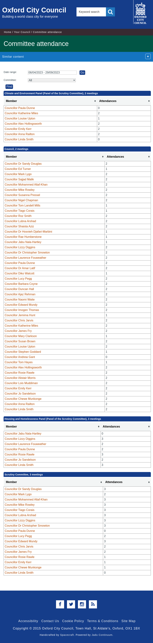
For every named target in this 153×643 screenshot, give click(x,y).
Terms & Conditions (102, 621)
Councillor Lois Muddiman (21, 383)
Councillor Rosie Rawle (19, 372)
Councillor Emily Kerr (18, 128)
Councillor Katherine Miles (21, 113)
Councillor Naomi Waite (20, 299)
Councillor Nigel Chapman (21, 200)
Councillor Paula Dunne (20, 108)
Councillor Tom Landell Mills (22, 205)
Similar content (13, 56)
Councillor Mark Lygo (18, 174)
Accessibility (28, 621)
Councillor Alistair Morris (20, 377)
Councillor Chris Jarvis (19, 320)
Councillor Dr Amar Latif (20, 268)
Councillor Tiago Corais (19, 210)
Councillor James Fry (18, 330)
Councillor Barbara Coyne (21, 283)
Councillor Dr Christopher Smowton (27, 252)
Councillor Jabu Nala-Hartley (23, 242)
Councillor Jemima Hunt (20, 315)
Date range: (10, 72)
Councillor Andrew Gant (20, 357)
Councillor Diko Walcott (19, 273)
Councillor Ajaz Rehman (20, 294)
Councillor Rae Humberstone (23, 236)
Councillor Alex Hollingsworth (23, 123)
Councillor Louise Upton (20, 118)
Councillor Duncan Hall (19, 289)
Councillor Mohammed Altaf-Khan (26, 184)
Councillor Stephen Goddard (23, 351)
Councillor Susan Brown (20, 341)
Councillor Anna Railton (19, 134)
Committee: (10, 80)
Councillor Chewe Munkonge (23, 398)
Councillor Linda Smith (19, 139)
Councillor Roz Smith (18, 215)
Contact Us (50, 621)
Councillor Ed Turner (18, 168)
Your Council (22, 32)
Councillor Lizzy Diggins (20, 247)
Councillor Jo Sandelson (20, 393)
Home (7, 32)
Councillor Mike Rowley (19, 189)
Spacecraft (67, 634)
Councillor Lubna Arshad (20, 221)
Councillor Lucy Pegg (18, 278)
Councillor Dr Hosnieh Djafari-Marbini (28, 231)
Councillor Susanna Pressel (22, 195)
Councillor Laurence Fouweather (25, 257)
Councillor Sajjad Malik (19, 179)
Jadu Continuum (102, 634)
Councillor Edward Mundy (21, 304)
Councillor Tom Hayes (19, 362)
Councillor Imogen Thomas (22, 310)
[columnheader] (50, 101)
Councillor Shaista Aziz (19, 226)
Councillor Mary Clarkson (21, 336)
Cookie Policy (73, 621)
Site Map (128, 621)
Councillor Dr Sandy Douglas (23, 163)
